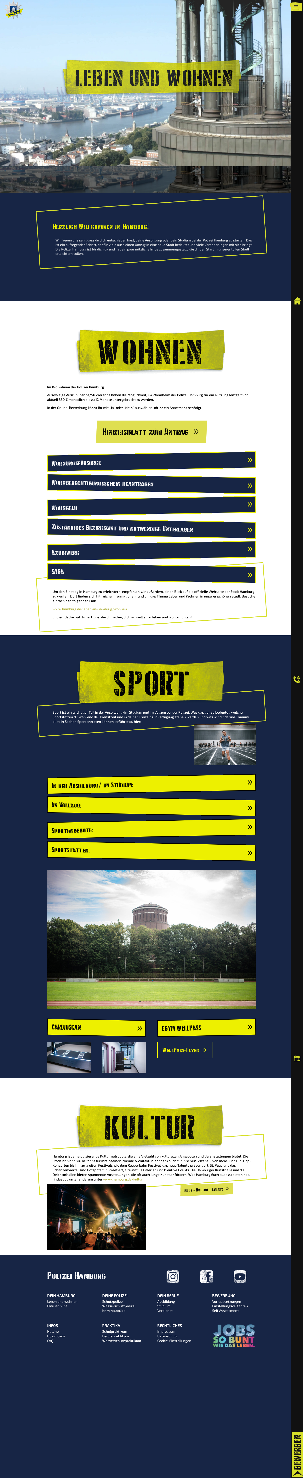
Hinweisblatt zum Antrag (145, 432)
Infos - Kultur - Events (203, 1189)
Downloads (56, 1336)
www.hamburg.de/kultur (122, 1179)
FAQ (50, 1341)
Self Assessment (225, 1310)
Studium (163, 1306)
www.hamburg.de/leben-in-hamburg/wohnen (90, 609)
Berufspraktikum (115, 1336)
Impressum (166, 1331)
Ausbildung (166, 1301)
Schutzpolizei (113, 1301)
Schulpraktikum (114, 1331)
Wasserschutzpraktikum (121, 1341)
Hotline (53, 1331)
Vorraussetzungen (226, 1301)
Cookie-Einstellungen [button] (174, 1341)
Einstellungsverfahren (230, 1306)
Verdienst (165, 1310)
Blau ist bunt (57, 1306)
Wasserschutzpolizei (118, 1306)
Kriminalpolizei (114, 1310)
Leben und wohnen (62, 1301)
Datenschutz (167, 1336)
